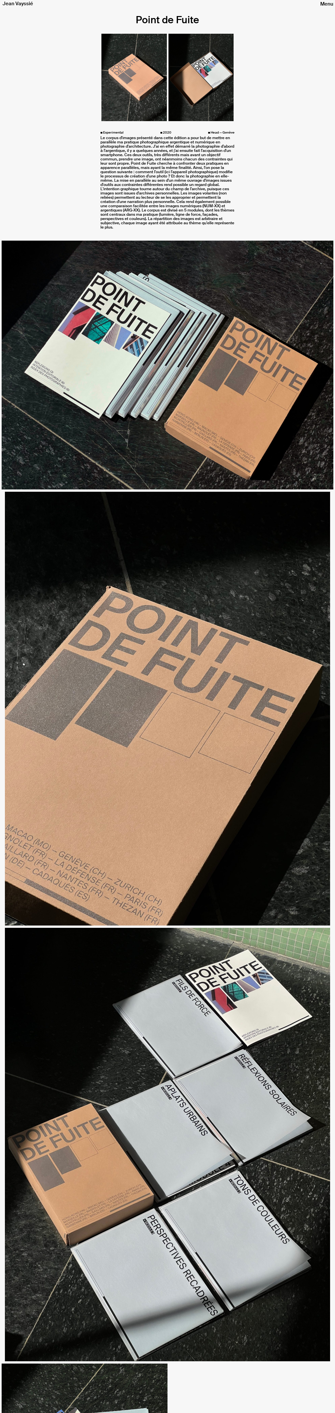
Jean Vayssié (18, 3)
